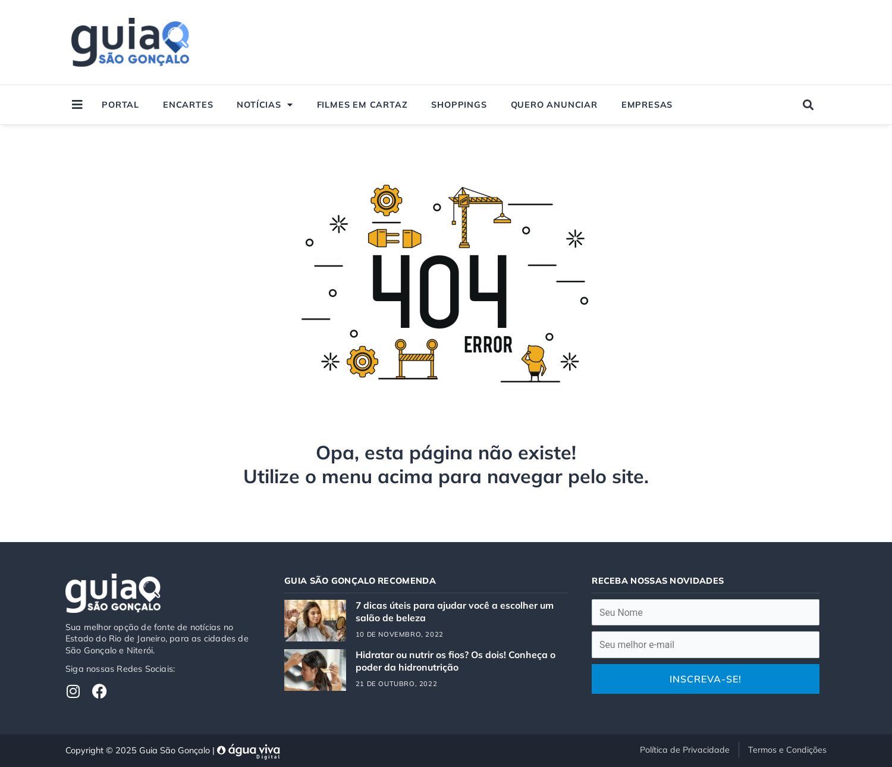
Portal (120, 104)
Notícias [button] (265, 105)
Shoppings (458, 104)
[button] (808, 105)
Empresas (647, 104)
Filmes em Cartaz (362, 104)
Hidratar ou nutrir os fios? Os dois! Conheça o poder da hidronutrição (456, 660)
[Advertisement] (601, 42)
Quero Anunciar (554, 104)
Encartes (188, 104)
